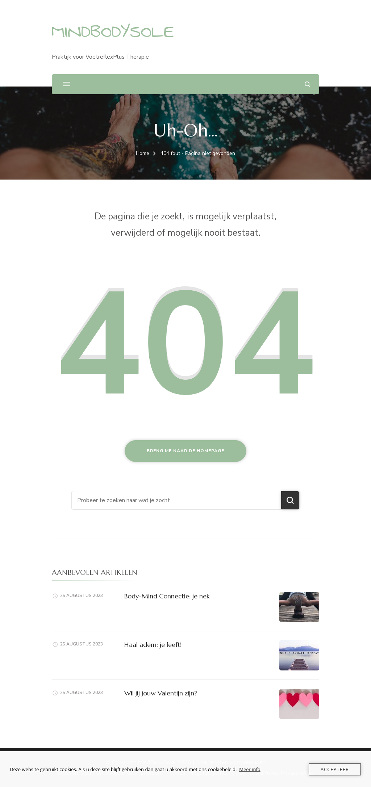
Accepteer (335, 769)
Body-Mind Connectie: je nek (167, 596)
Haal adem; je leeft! (153, 644)
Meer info (249, 769)
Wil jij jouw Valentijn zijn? (160, 693)
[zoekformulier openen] (307, 84)
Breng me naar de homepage (185, 451)
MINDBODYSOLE (113, 32)
